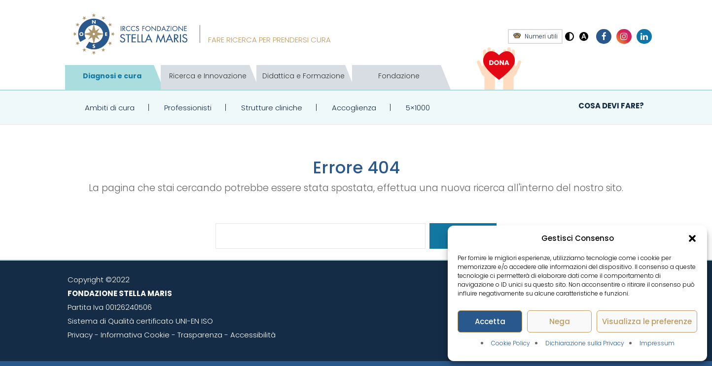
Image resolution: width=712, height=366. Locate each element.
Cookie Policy (510, 343)
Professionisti (188, 107)
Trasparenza (200, 335)
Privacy (80, 335)
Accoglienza (354, 107)
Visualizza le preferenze (647, 321)
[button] (692, 238)
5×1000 (418, 107)
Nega (559, 321)
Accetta (490, 321)
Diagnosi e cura (112, 76)
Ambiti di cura (110, 107)
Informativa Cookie (135, 335)
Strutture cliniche (271, 107)
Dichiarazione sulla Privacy (584, 343)
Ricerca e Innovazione (208, 76)
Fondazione (399, 76)
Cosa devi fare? (611, 105)
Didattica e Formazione (303, 76)
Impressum (657, 343)
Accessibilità (253, 335)
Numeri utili (541, 36)
